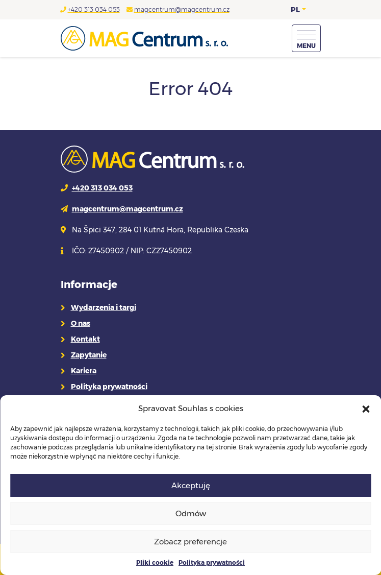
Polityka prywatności (212, 562)
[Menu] (306, 38)
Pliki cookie (154, 562)
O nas (80, 323)
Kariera (83, 370)
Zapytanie (89, 355)
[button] (366, 408)
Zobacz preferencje (190, 541)
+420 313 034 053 (94, 9)
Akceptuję (190, 485)
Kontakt (85, 339)
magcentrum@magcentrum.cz (182, 9)
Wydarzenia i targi (103, 307)
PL (295, 9)
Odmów (190, 513)
